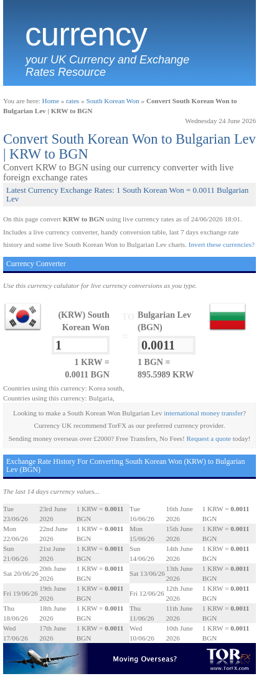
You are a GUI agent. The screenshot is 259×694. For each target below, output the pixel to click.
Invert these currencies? (222, 244)
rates (72, 100)
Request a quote (209, 438)
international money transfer (203, 413)
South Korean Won (112, 100)
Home (50, 100)
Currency (86, 34)
